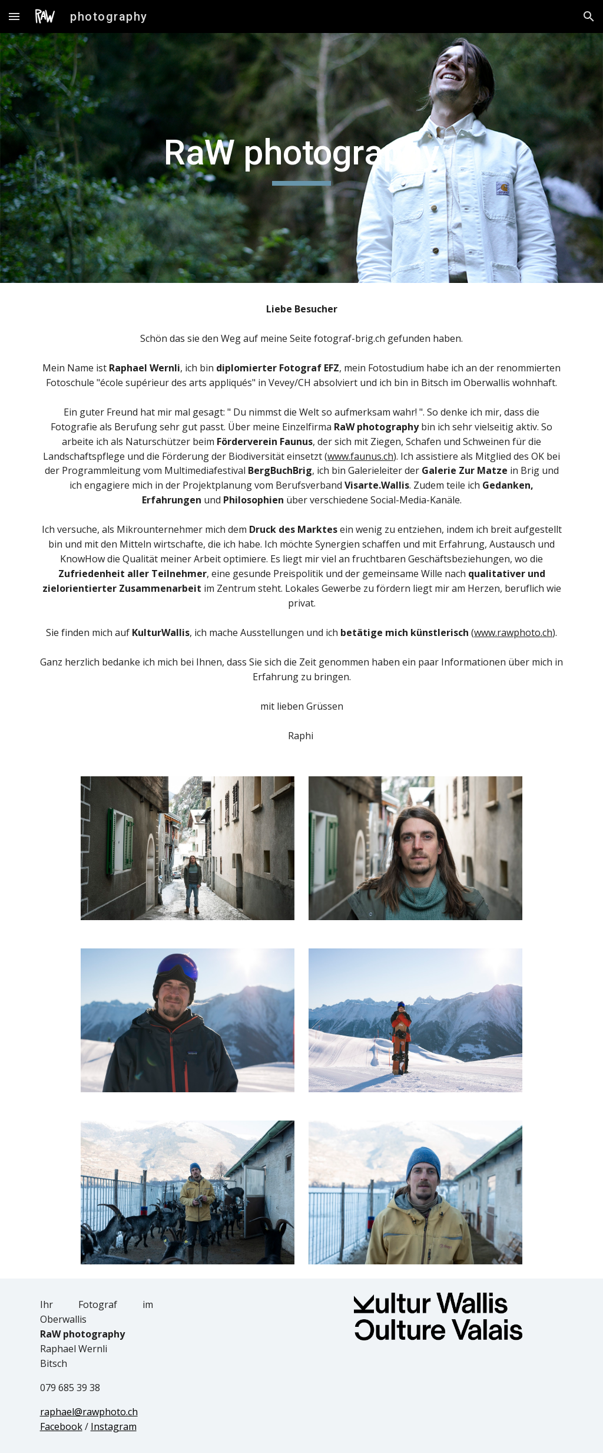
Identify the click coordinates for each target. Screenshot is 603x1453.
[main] (301, 158)
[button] (14, 16)
